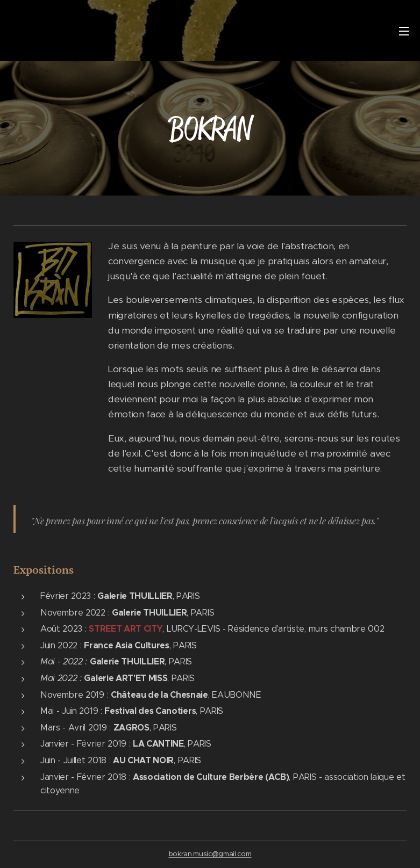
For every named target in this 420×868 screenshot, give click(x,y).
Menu (404, 31)
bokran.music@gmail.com (210, 853)
